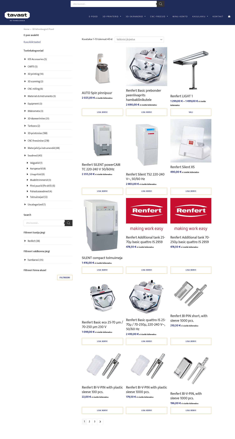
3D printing (33, 74)
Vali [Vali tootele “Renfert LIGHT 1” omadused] (191, 112)
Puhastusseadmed (39, 191)
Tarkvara (32, 126)
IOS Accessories (36, 59)
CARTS (31, 67)
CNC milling (34, 89)
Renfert (31, 241)
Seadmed (32, 156)
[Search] (161, 4)
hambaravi (33, 260)
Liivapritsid (35, 174)
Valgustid (34, 163)
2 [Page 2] (89, 421)
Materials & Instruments (40, 96)
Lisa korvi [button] (102, 112)
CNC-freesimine (36, 141)
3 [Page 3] (94, 421)
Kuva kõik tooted (32, 42)
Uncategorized (35, 205)
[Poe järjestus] (139, 39)
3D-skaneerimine (36, 119)
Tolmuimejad (36, 197)
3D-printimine (35, 133)
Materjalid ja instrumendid (41, 148)
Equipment (33, 104)
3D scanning (34, 81)
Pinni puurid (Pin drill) (41, 186)
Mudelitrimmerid (39, 180)
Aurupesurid (36, 169)
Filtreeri (65, 277)
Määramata (34, 111)
